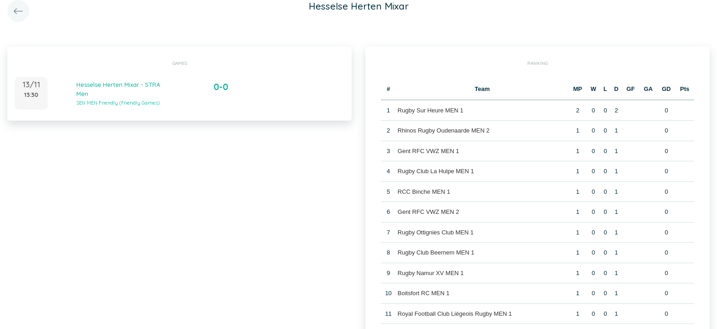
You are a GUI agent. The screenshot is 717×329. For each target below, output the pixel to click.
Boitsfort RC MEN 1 (423, 293)
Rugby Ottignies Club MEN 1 (436, 232)
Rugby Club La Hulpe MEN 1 (436, 171)
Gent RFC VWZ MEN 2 (428, 211)
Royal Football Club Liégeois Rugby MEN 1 (455, 313)
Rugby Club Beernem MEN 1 (436, 252)
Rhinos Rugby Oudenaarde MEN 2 (444, 130)
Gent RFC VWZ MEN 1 (428, 151)
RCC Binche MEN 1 (424, 191)
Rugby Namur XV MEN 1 (431, 273)
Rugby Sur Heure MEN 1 (431, 110)
